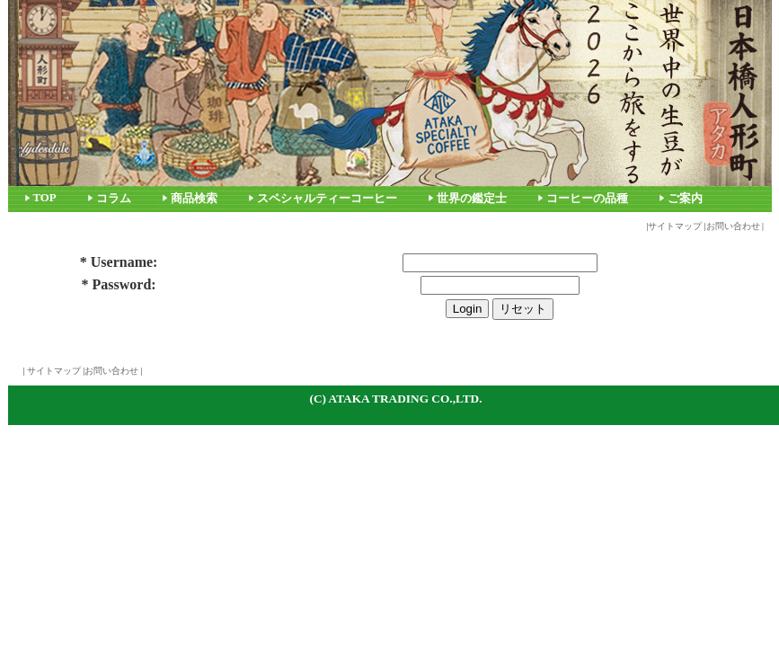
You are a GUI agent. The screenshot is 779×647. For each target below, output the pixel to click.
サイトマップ (675, 226)
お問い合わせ (733, 226)
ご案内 (685, 198)
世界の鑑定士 (472, 198)
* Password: (119, 284)
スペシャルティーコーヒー (327, 198)
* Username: (119, 262)
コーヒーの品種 (587, 198)
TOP (45, 197)
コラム (113, 198)
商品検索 (194, 198)
